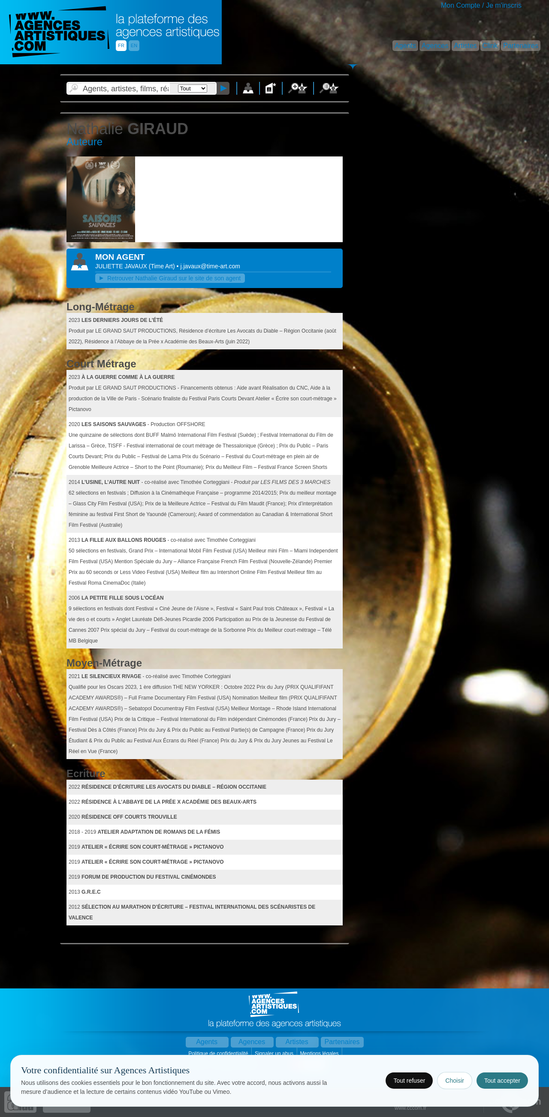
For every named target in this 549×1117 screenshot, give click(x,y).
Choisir (454, 1080)
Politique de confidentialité (219, 1054)
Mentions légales (320, 1054)
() (163, 266)
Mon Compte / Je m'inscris (481, 5)
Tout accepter (502, 1080)
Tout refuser (409, 1080)
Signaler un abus (275, 1054)
